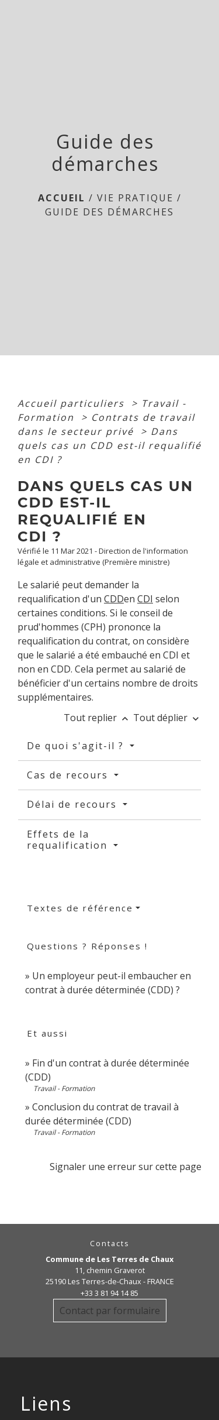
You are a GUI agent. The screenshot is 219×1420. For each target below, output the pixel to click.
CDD (114, 598)
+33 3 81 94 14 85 (109, 1293)
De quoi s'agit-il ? (77, 745)
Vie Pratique (135, 197)
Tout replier (98, 717)
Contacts (110, 1243)
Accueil (61, 197)
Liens (46, 1403)
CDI (145, 598)
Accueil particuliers (73, 403)
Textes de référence (80, 908)
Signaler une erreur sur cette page (125, 1166)
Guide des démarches (109, 211)
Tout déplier (167, 717)
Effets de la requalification (69, 840)
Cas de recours (69, 775)
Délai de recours (73, 804)
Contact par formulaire (110, 1310)
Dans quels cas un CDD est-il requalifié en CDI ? (109, 445)
